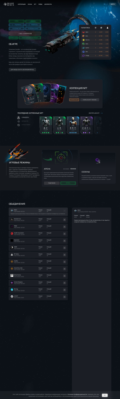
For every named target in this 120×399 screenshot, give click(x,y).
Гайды (40, 4)
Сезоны (33, 21)
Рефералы (33, 25)
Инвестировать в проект (30, 37)
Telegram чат (16, 28)
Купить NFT (74, 99)
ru (105, 4)
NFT (35, 4)
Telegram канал (33, 28)
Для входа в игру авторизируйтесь (22, 69)
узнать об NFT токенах (89, 99)
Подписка (16, 25)
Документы (48, 4)
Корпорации (22, 4)
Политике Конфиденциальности (77, 394)
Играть (68, 183)
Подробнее (51, 183)
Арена (16, 21)
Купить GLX (13, 37)
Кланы (30, 4)
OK (105, 395)
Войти (113, 4)
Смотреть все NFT (94, 113)
